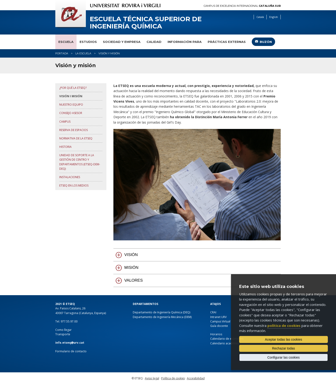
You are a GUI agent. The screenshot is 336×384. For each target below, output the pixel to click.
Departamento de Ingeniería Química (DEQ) (161, 312)
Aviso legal (152, 378)
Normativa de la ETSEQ (75, 138)
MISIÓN (131, 267)
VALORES (133, 280)
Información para (185, 42)
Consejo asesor (70, 113)
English (273, 17)
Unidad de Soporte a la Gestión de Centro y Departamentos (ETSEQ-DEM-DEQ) (79, 162)
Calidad (154, 42)
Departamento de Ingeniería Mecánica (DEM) (162, 317)
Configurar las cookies (283, 357)
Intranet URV (218, 317)
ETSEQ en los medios (73, 185)
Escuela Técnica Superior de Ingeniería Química (146, 22)
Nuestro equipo (71, 105)
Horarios (216, 334)
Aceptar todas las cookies (283, 339)
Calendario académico (225, 343)
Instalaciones (69, 177)
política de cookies (284, 325)
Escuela (66, 42)
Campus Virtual (220, 321)
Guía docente (219, 326)
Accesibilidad (196, 378)
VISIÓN (131, 255)
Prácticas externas (227, 42)
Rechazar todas (283, 348)
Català (260, 17)
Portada (61, 53)
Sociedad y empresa (121, 42)
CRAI (213, 312)
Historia (65, 147)
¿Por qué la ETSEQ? (73, 88)
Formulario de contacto (71, 351)
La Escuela (83, 53)
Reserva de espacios (73, 130)
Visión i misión (70, 96)
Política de (173, 378)
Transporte (62, 334)
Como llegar (63, 330)
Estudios (88, 42)
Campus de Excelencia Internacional (242, 6)
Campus (64, 122)
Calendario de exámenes (226, 339)
